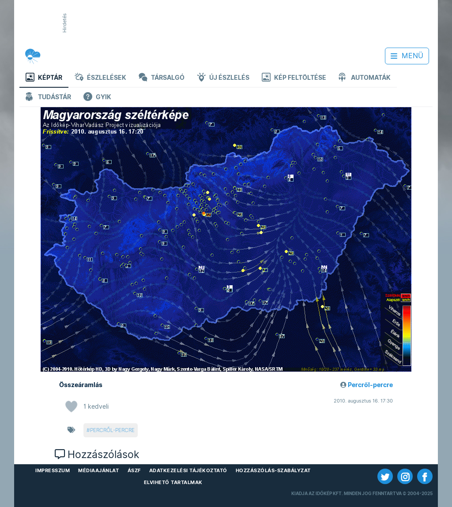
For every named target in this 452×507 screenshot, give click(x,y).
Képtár (44, 78)
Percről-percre (370, 384)
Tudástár (48, 97)
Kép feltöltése (294, 78)
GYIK (97, 97)
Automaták (365, 78)
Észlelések (100, 78)
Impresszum (52, 470)
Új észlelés (223, 78)
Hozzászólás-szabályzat (273, 470)
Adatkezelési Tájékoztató (188, 470)
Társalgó (162, 78)
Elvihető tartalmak (173, 482)
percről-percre (112, 430)
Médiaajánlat (98, 470)
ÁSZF (134, 470)
